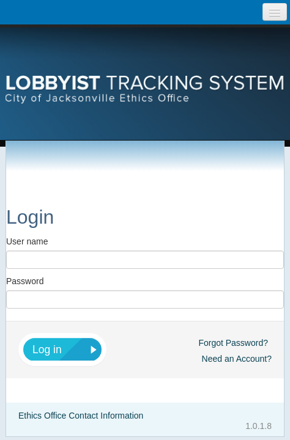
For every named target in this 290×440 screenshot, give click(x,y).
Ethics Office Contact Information (80, 415)
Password (24, 281)
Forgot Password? (233, 343)
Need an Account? (237, 359)
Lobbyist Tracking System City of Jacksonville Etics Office (145, 70)
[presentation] (145, 70)
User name (27, 241)
